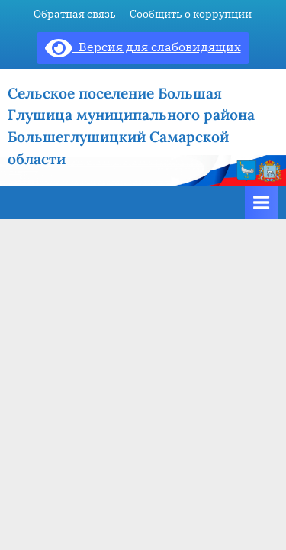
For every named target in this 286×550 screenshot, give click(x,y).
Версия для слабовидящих (143, 46)
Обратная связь (75, 14)
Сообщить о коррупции (191, 14)
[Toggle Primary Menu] (261, 202)
